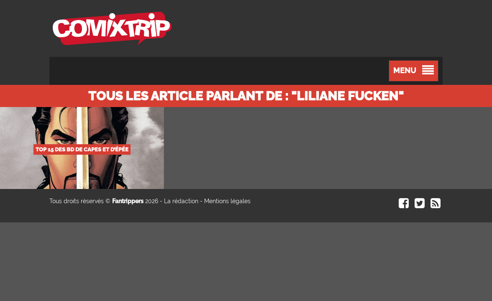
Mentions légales (227, 201)
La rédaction (181, 201)
